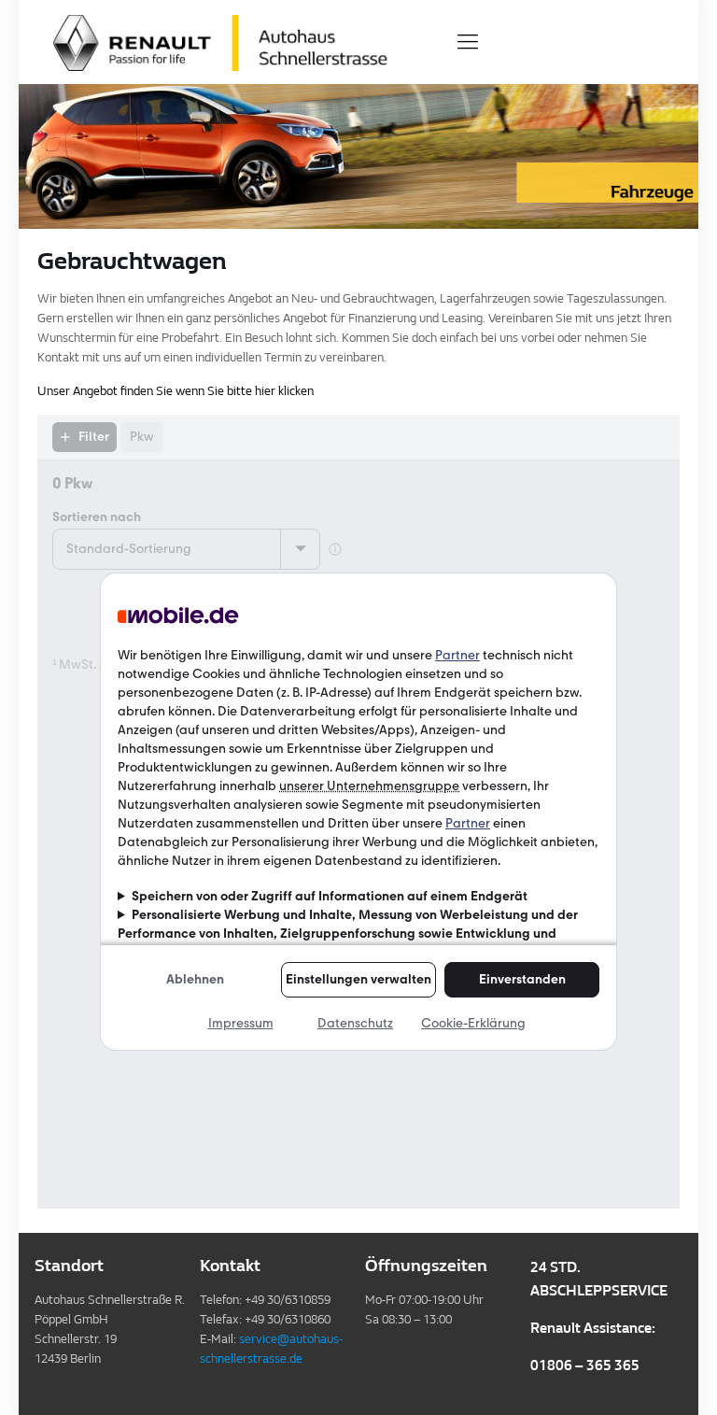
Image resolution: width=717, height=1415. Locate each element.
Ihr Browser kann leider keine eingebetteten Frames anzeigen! (358, 812)
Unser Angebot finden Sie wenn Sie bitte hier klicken (175, 391)
